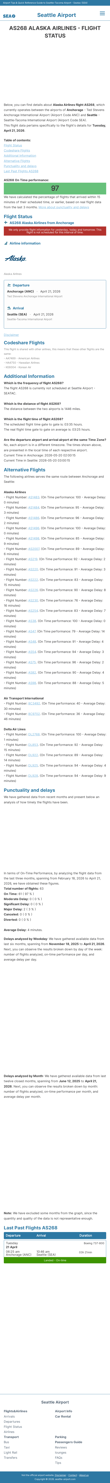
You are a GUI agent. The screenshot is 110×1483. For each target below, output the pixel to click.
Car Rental (63, 1416)
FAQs (58, 1457)
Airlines (9, 1432)
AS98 (32, 683)
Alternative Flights (17, 161)
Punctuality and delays (20, 166)
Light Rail (10, 1452)
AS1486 (33, 518)
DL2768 (34, 734)
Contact (72, 1475)
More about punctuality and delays (64, 207)
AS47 (32, 631)
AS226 (33, 590)
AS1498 (33, 538)
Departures (12, 1421)
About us (84, 1475)
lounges (60, 1452)
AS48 (32, 641)
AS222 (33, 580)
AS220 (33, 569)
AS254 (33, 611)
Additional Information (20, 155)
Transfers (10, 1457)
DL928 (33, 776)
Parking (60, 1437)
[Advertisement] (55, 71)
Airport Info (63, 1411)
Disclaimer (60, 1475)
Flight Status (13, 145)
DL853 (33, 745)
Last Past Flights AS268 (21, 171)
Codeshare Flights (17, 150)
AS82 (32, 672)
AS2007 (33, 549)
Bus (6, 1442)
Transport (11, 1437)
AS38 (32, 621)
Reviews (61, 1447)
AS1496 (33, 528)
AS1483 (33, 497)
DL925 (33, 765)
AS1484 (33, 507)
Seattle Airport (56, 15)
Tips (58, 1463)
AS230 (33, 600)
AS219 (32, 559)
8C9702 (34, 714)
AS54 (32, 652)
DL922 (33, 755)
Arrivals (9, 1416)
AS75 (32, 662)
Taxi (7, 1447)
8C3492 (34, 703)
